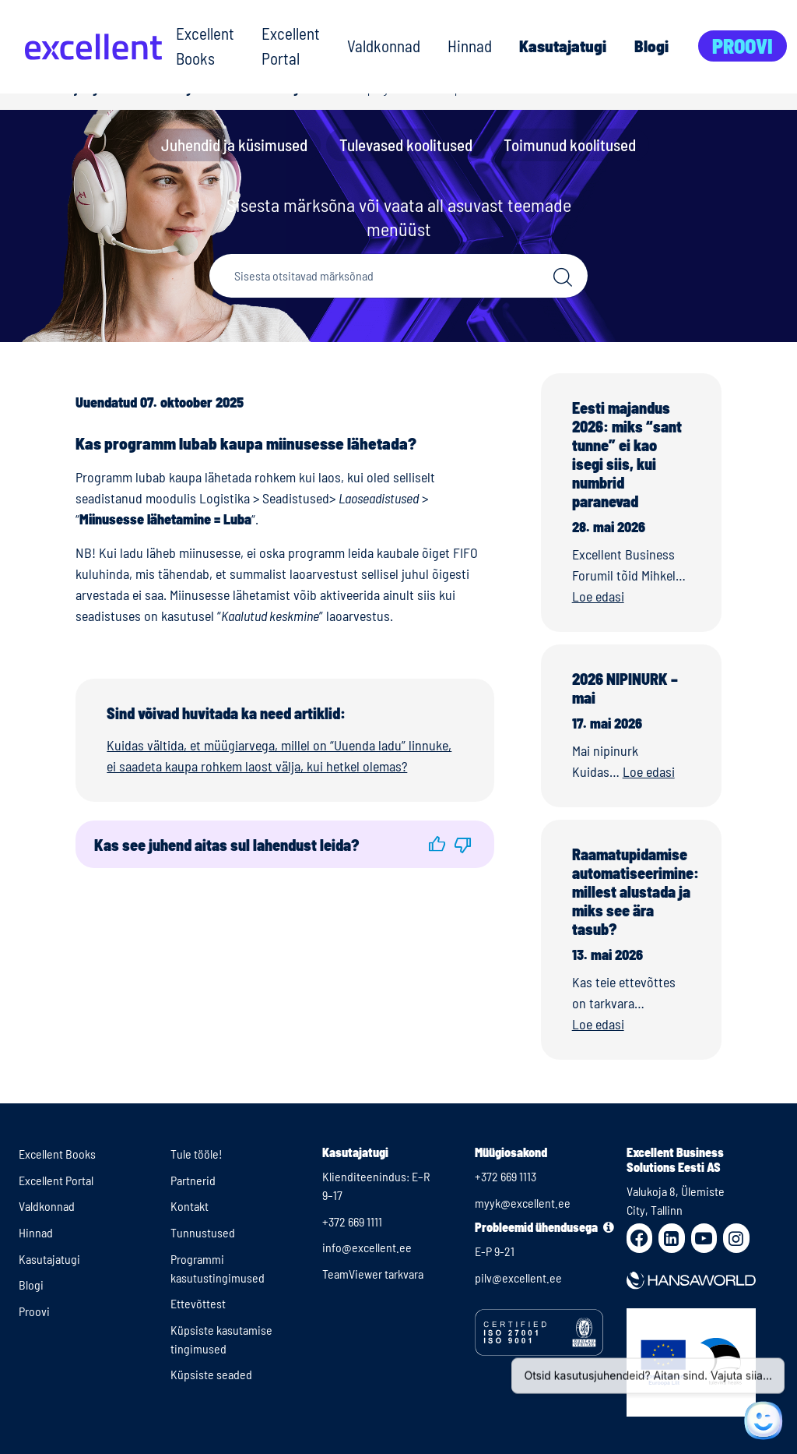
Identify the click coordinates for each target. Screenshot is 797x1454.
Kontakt (189, 1205)
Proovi (742, 46)
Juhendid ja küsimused (234, 144)
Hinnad (470, 45)
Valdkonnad (383, 45)
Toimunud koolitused (570, 144)
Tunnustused (202, 1232)
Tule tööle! (196, 1153)
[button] (437, 844)
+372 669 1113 (505, 1176)
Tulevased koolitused (405, 144)
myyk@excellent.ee (523, 1202)
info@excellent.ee (367, 1247)
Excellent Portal (291, 45)
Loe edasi (598, 596)
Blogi (651, 45)
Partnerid (193, 1180)
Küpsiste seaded (211, 1374)
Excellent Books (205, 45)
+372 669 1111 (352, 1221)
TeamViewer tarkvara (372, 1273)
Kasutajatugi (562, 45)
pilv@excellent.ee (518, 1277)
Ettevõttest (198, 1303)
